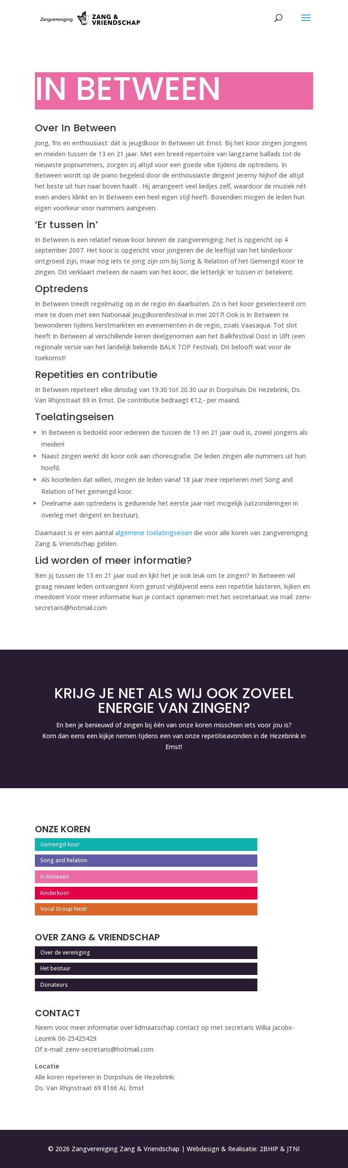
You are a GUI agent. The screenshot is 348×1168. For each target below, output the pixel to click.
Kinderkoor (54, 893)
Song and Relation (63, 860)
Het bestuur (55, 968)
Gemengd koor (60, 844)
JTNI (293, 1148)
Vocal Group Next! (63, 909)
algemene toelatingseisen (153, 532)
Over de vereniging (65, 952)
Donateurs (54, 985)
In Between (54, 876)
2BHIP (269, 1148)
